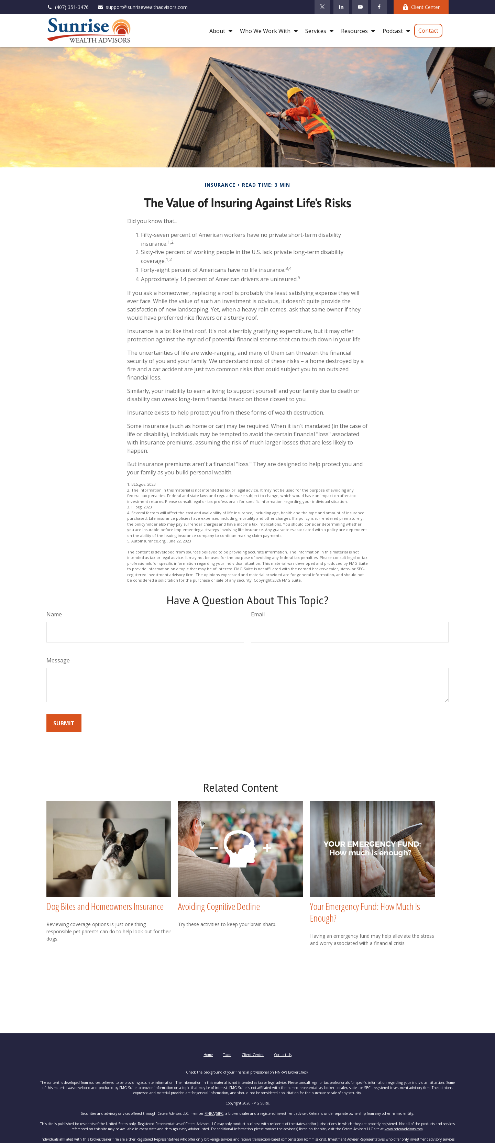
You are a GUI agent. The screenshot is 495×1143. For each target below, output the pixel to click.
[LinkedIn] (341, 7)
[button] (219, 30)
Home (208, 1054)
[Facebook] (379, 7)
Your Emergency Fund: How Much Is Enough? (365, 912)
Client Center (421, 7)
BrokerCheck (298, 1072)
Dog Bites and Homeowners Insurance (105, 906)
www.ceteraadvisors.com (404, 1128)
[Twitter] (322, 7)
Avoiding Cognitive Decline (219, 906)
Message (58, 660)
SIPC (219, 1113)
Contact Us (283, 1054)
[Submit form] (63, 723)
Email (258, 614)
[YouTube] (360, 7)
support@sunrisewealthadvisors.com (142, 7)
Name (54, 614)
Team (227, 1054)
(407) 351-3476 (67, 7)
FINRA (209, 1113)
